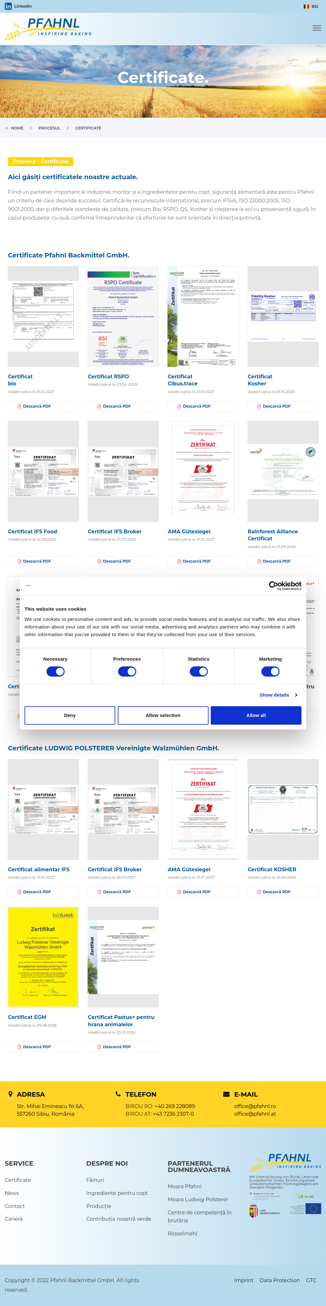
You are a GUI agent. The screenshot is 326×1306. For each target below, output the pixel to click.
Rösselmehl (182, 1234)
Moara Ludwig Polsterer (198, 1200)
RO (310, 6)
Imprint (244, 1280)
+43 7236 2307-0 (173, 1114)
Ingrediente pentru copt (117, 1193)
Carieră (14, 1219)
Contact (15, 1206)
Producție (98, 1206)
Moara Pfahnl (185, 1186)
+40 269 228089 (175, 1106)
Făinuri (95, 1180)
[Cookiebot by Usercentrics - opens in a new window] (273, 586)
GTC (311, 1280)
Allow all (256, 715)
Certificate (18, 1180)
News (12, 1193)
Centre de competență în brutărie (200, 1217)
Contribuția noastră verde (118, 1219)
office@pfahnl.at (255, 1114)
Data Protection (280, 1280)
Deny (70, 715)
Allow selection (162, 715)
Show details (274, 695)
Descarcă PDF (34, 406)
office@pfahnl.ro (255, 1106)
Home (18, 128)
